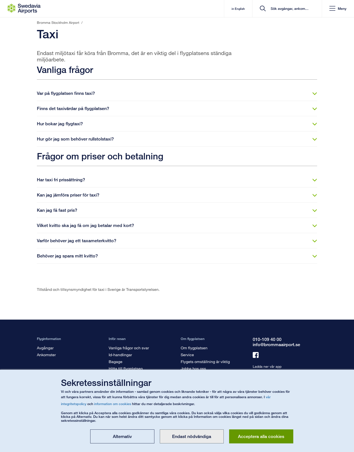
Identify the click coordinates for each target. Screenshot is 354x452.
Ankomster (46, 354)
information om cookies (112, 404)
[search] (289, 8)
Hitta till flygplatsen (126, 368)
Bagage (115, 361)
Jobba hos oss (193, 368)
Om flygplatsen (194, 347)
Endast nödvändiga (191, 436)
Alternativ (122, 436)
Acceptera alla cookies (261, 436)
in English (238, 9)
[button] (337, 9)
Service (187, 354)
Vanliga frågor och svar (129, 347)
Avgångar (45, 347)
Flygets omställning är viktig (205, 361)
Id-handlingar (120, 354)
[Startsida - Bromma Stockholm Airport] (24, 9)
